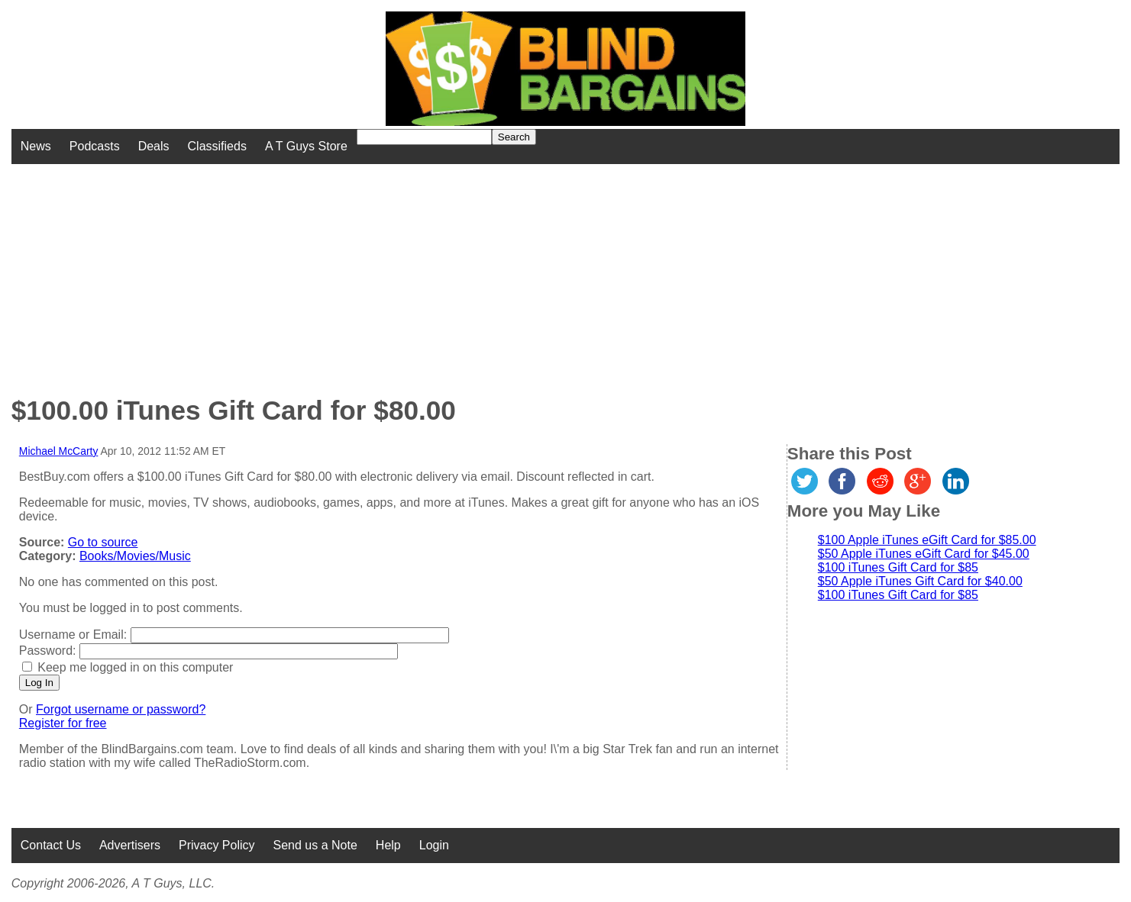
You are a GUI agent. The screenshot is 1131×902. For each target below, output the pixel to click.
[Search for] (424, 137)
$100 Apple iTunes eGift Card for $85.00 (927, 539)
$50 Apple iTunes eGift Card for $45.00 (923, 553)
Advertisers (129, 845)
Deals (154, 146)
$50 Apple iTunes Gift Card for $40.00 (920, 581)
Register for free (63, 723)
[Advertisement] (454, 271)
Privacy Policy (217, 845)
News (36, 146)
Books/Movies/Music (135, 555)
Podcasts (94, 146)
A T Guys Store (306, 146)
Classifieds (217, 146)
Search (514, 137)
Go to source (103, 542)
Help (388, 845)
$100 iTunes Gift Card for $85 (898, 567)
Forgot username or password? (120, 709)
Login (434, 845)
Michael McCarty (59, 451)
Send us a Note (315, 845)
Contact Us (51, 845)
